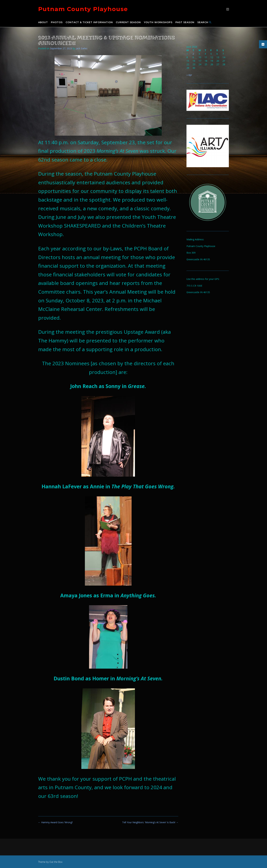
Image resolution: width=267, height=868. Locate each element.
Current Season (128, 22)
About (43, 22)
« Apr (189, 74)
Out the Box (55, 861)
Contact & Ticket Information (89, 22)
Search (204, 22)
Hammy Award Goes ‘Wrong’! (55, 822)
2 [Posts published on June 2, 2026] (193, 53)
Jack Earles (81, 48)
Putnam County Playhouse (83, 9)
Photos (57, 22)
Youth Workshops (158, 22)
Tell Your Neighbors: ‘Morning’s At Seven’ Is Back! (150, 822)
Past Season (184, 22)
